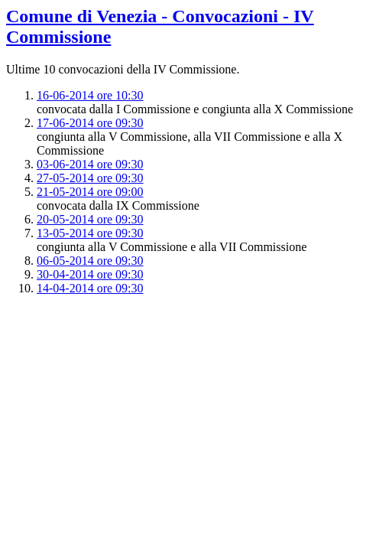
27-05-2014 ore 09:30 (90, 177)
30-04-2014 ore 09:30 (90, 274)
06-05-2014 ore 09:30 (90, 260)
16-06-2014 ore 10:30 (90, 95)
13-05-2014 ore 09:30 (90, 233)
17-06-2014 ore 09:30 (90, 122)
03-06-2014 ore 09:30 (90, 164)
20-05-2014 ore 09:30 (90, 219)
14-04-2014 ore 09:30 (90, 288)
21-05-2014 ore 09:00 (90, 191)
